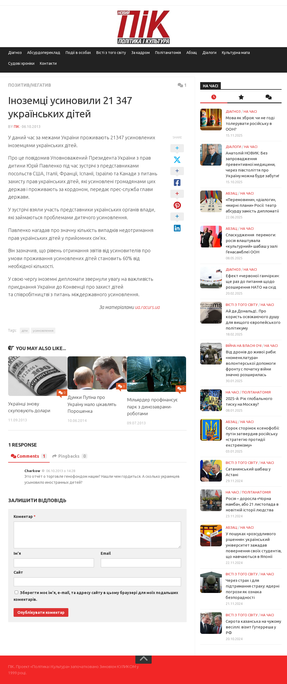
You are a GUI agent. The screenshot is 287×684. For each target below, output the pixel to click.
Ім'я (17, 553)
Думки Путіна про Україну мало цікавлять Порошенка (92, 404)
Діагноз (15, 52)
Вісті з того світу (111, 52)
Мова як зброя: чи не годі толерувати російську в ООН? (250, 123)
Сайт (18, 572)
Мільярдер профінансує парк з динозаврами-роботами (152, 406)
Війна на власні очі (244, 345)
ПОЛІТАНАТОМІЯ (256, 392)
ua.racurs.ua (147, 307)
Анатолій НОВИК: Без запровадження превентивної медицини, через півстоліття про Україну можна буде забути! (252, 164)
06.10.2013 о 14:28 (60, 471)
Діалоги (209, 52)
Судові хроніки (21, 63)
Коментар (25, 516)
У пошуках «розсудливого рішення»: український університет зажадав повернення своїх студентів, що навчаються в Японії (254, 545)
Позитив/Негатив (29, 85)
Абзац (191, 52)
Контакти (48, 63)
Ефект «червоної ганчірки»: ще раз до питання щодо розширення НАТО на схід (252, 281)
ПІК (16, 126)
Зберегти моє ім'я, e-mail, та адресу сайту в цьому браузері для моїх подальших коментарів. (96, 596)
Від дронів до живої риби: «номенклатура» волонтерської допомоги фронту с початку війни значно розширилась (251, 363)
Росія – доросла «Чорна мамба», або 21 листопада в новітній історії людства (252, 504)
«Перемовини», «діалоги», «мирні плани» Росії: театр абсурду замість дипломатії (252, 205)
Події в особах (78, 52)
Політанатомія (168, 52)
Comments (29, 456)
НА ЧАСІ (250, 111)
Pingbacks (69, 456)
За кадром (140, 52)
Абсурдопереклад (43, 52)
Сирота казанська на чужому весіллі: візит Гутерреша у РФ (253, 627)
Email (106, 553)
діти (25, 330)
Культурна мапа (236, 52)
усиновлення (43, 330)
